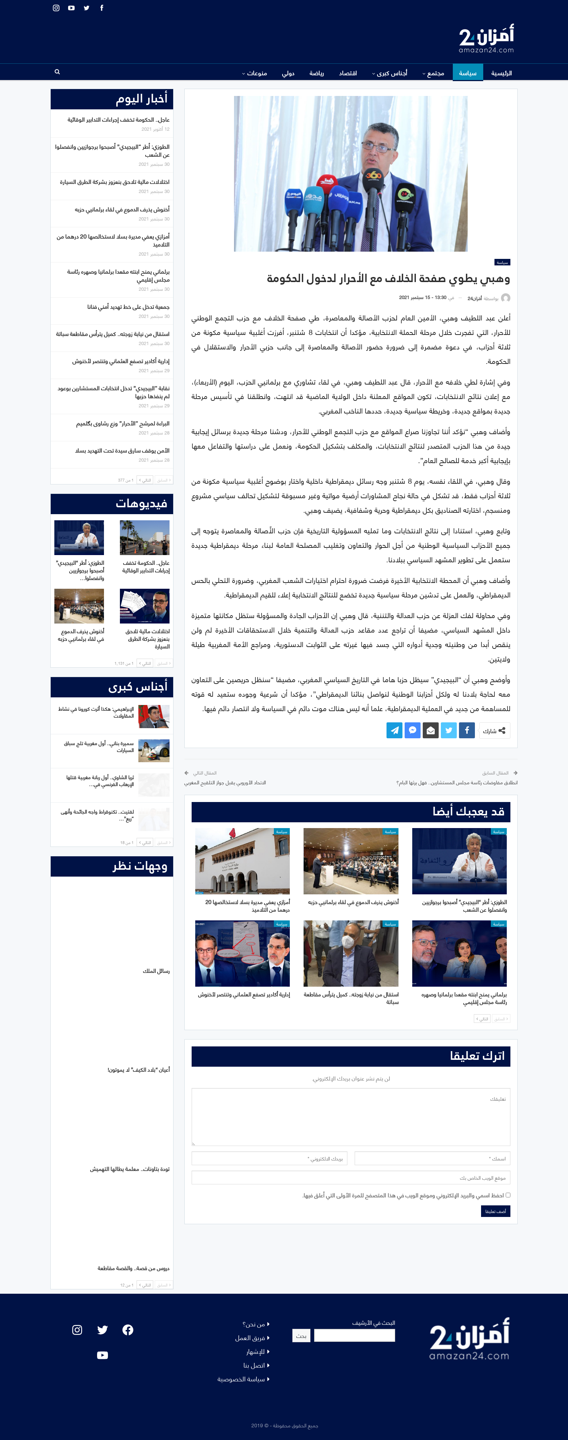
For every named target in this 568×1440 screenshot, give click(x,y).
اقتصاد (348, 72)
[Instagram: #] (77, 1330)
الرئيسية (502, 72)
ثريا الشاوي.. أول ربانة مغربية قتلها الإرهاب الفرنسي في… (100, 780)
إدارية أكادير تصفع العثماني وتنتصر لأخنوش (121, 360)
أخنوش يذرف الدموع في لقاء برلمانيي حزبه (122, 208)
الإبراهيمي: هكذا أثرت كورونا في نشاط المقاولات (96, 712)
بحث (301, 1335)
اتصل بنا (254, 1364)
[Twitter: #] (102, 1330)
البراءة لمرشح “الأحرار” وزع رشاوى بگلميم (123, 422)
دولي (288, 72)
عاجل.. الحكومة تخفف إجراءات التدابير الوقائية (119, 119)
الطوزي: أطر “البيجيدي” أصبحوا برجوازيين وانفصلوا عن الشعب (112, 150)
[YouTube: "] (102, 1355)
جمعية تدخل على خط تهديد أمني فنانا (128, 306)
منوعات (257, 72)
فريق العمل (250, 1337)
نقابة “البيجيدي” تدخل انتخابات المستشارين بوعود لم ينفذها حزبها (114, 391)
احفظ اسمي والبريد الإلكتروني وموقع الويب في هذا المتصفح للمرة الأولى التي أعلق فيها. (403, 1195)
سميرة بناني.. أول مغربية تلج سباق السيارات (99, 746)
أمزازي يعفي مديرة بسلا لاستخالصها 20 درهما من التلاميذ (113, 240)
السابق (501, 1018)
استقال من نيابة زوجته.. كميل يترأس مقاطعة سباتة (113, 333)
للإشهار (255, 1351)
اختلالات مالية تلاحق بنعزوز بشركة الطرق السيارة (115, 181)
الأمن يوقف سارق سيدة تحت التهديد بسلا (122, 450)
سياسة (468, 72)
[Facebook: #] (128, 1330)
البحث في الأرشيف (373, 1322)
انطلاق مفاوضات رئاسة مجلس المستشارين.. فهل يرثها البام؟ (457, 781)
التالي (482, 1018)
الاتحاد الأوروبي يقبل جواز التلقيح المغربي (225, 781)
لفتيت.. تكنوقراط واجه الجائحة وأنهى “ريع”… (97, 815)
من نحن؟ (253, 1323)
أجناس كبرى (392, 72)
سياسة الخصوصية (241, 1378)
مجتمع (435, 72)
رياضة (317, 72)
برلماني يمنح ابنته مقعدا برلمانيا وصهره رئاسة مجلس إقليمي (118, 275)
